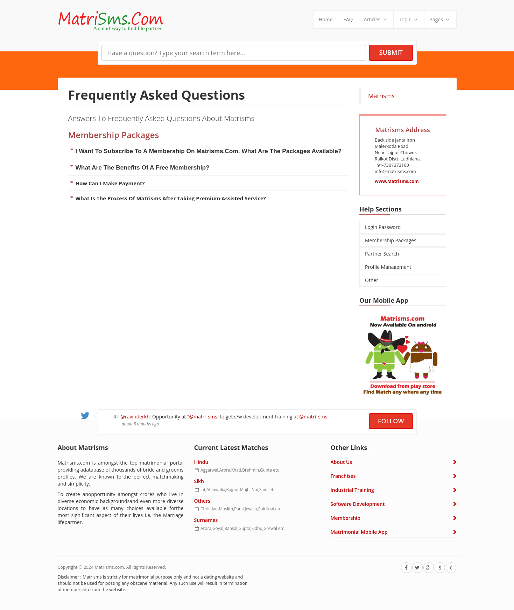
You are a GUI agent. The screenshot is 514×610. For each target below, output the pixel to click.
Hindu (201, 462)
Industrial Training (352, 490)
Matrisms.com (109, 567)
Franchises (343, 476)
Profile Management (388, 267)
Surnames (206, 520)
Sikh (199, 481)
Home (326, 19)
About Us (341, 462)
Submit (391, 52)
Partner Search (382, 253)
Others (202, 500)
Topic (409, 19)
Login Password (383, 227)
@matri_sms (191, 416)
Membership (345, 518)
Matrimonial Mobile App (359, 532)
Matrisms (381, 96)
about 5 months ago (128, 423)
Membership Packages (390, 240)
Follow (391, 421)
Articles (376, 19)
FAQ (348, 19)
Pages (440, 19)
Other (371, 280)
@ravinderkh (123, 416)
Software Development (358, 504)
